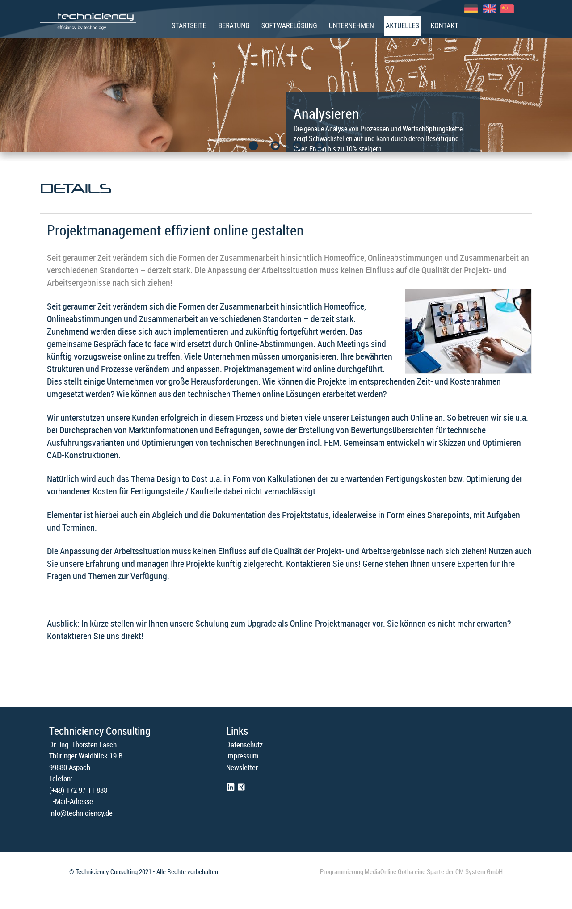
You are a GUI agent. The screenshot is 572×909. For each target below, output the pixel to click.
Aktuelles (402, 25)
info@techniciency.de (81, 813)
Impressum (242, 755)
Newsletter (242, 767)
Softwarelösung (289, 25)
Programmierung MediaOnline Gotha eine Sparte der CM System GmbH (411, 871)
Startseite (189, 25)
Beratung (234, 25)
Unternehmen (351, 25)
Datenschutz (244, 744)
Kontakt (444, 25)
